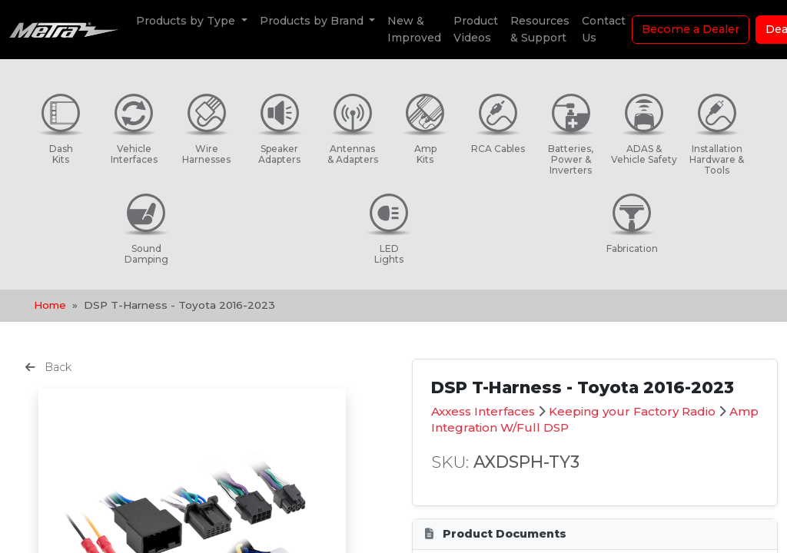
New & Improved (414, 29)
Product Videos (475, 29)
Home (50, 305)
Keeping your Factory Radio (632, 411)
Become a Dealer (690, 29)
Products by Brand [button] (313, 21)
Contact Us (604, 29)
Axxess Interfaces (483, 411)
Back (48, 367)
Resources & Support (539, 29)
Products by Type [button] (187, 21)
